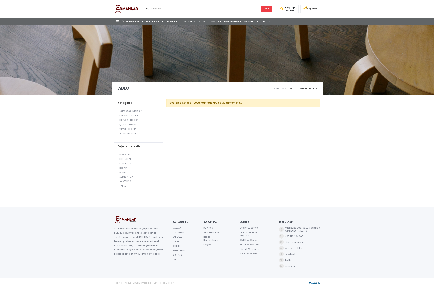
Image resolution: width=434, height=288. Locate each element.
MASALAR (151, 21)
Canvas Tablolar (128, 115)
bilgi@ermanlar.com (293, 242)
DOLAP (201, 21)
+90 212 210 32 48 (291, 236)
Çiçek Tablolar (127, 124)
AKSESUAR (250, 21)
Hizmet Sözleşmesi (250, 249)
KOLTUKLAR (168, 21)
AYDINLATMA (231, 21)
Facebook (287, 254)
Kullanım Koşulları (249, 244)
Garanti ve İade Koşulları (248, 234)
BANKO (215, 21)
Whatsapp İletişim (291, 248)
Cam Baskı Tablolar (130, 111)
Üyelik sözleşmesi (249, 227)
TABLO (264, 21)
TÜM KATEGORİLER (128, 21)
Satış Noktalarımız (249, 253)
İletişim (207, 244)
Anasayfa (279, 88)
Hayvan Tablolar (128, 120)
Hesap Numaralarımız (211, 238)
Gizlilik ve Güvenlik (249, 240)
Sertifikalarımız (211, 232)
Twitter (285, 260)
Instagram (288, 266)
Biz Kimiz (208, 227)
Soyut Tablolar (127, 128)
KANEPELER (186, 21)
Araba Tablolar (128, 133)
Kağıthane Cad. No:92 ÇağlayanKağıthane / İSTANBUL (299, 229)
